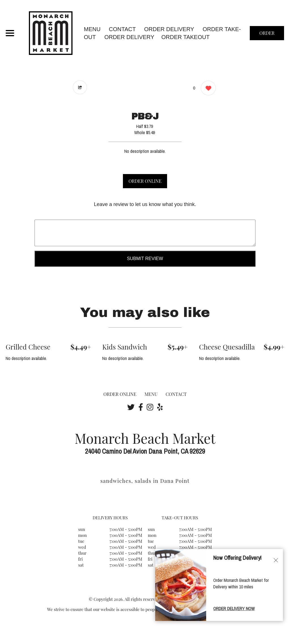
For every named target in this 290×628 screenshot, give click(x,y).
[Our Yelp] (160, 407)
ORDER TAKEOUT (185, 37)
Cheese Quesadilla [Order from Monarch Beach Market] (227, 346)
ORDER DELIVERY (129, 37)
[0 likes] (207, 89)
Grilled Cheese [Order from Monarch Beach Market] (28, 346)
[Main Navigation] (10, 33)
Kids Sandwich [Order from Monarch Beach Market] (124, 346)
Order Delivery (169, 29)
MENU (92, 29)
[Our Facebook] (140, 407)
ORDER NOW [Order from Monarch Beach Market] (267, 35)
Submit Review (145, 258)
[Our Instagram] (150, 407)
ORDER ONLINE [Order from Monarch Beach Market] (119, 394)
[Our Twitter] (131, 407)
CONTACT (122, 29)
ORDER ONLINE (145, 181)
